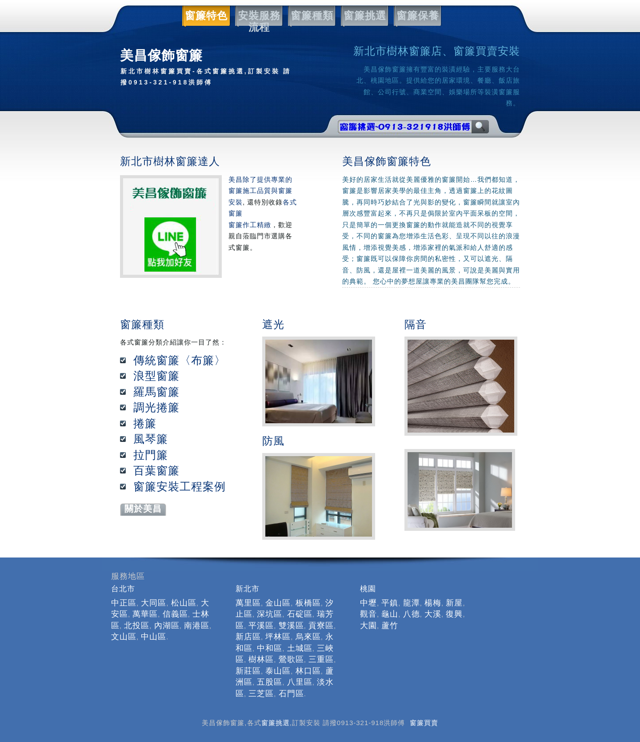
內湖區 (167, 625)
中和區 (269, 648)
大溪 (432, 614)
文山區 (123, 636)
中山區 (153, 636)
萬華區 (145, 614)
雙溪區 (291, 625)
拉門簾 (150, 455)
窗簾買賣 (424, 722)
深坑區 (269, 614)
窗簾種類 (310, 16)
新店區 (248, 636)
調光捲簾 (156, 407)
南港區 (196, 625)
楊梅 (432, 602)
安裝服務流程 (257, 16)
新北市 (248, 589)
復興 (454, 614)
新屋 (454, 602)
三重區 (321, 659)
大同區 (153, 602)
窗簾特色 (205, 16)
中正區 (123, 602)
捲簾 (144, 423)
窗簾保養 (416, 16)
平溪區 (261, 625)
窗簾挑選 (363, 16)
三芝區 (261, 693)
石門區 (291, 693)
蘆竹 (389, 625)
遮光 (273, 324)
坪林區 (278, 636)
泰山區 (278, 670)
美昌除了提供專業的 (260, 179)
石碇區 (299, 614)
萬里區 (248, 602)
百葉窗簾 (156, 470)
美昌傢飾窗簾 (209, 68)
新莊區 (248, 670)
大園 (368, 625)
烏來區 (308, 636)
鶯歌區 (291, 659)
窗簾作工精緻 (249, 225)
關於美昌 (143, 508)
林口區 (308, 670)
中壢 (368, 602)
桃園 (368, 589)
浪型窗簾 (156, 375)
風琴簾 (150, 439)
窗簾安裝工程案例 (179, 486)
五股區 (269, 682)
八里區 (299, 682)
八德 (411, 614)
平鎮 (389, 602)
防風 (273, 441)
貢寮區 (321, 625)
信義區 (175, 614)
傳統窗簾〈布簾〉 (179, 360)
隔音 (415, 324)
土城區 (299, 648)
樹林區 (261, 659)
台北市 (123, 589)
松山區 (183, 602)
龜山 (389, 614)
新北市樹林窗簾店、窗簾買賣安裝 (436, 51)
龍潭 (411, 602)
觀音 (368, 614)
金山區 (278, 602)
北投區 (136, 625)
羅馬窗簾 (156, 391)
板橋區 (308, 602)
